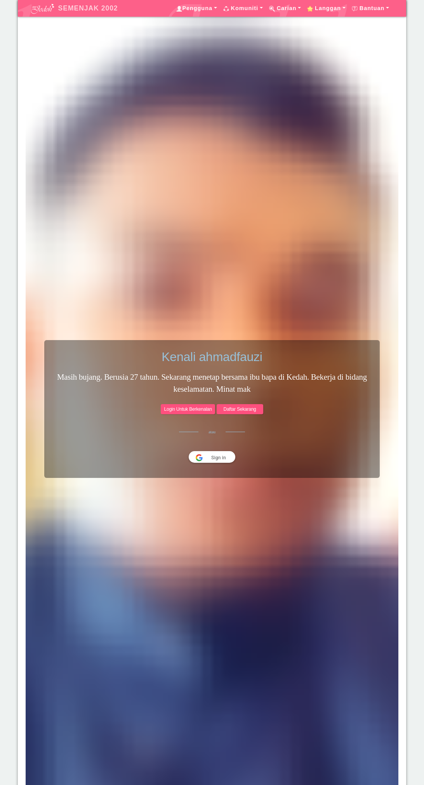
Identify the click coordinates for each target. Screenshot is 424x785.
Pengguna (194, 8)
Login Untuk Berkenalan (188, 409)
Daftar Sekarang (239, 409)
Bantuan (368, 8)
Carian (283, 8)
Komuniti (240, 8)
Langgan (324, 8)
